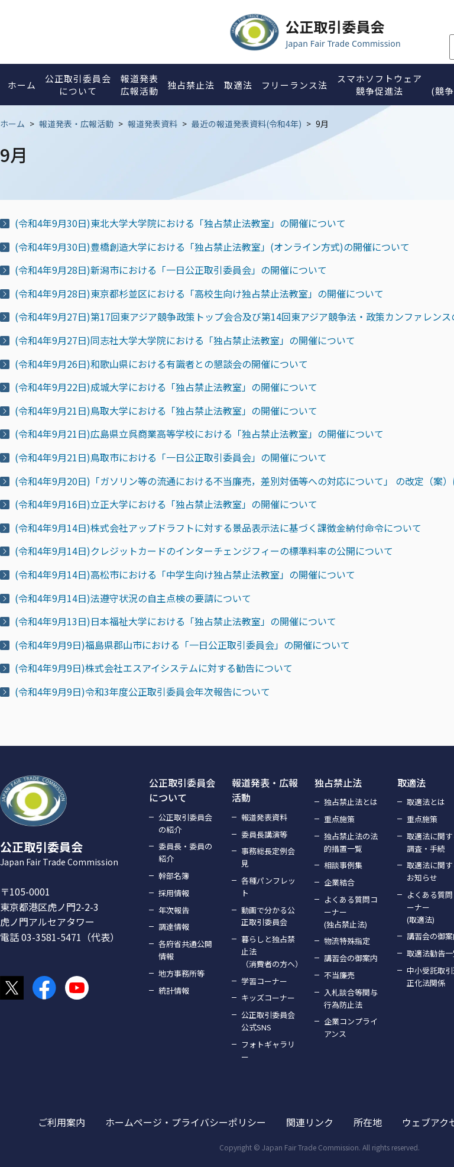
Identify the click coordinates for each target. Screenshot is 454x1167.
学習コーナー (264, 981)
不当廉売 (339, 975)
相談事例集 (343, 865)
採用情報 (173, 892)
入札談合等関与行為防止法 (351, 998)
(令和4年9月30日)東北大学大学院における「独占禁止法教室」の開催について (180, 223)
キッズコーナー (268, 997)
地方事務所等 (181, 973)
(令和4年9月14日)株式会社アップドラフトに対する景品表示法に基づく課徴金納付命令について (218, 528)
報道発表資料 (152, 124)
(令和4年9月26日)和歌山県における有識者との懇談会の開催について (161, 364)
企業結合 (339, 882)
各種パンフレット (268, 886)
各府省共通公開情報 (185, 950)
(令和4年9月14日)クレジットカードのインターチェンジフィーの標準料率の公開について (204, 551)
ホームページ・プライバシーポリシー (185, 1122)
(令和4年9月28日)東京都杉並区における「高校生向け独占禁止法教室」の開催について (199, 293)
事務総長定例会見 (268, 857)
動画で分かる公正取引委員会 (268, 916)
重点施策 (339, 819)
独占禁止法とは (351, 801)
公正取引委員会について (182, 790)
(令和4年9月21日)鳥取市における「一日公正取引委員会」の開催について (171, 457)
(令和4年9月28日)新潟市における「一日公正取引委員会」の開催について (171, 270)
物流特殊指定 (347, 940)
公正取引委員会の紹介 (185, 823)
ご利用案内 (61, 1122)
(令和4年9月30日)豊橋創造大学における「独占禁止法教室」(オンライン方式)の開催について (212, 247)
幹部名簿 (173, 875)
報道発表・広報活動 (76, 124)
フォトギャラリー (268, 1050)
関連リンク (309, 1122)
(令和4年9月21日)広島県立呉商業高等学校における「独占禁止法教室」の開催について (199, 433)
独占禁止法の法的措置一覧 (351, 842)
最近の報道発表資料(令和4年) (246, 124)
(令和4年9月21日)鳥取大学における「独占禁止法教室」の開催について (166, 410)
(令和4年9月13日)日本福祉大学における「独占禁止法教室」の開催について (175, 621)
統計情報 (173, 990)
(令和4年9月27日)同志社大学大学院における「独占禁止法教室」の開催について (185, 340)
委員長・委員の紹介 (185, 852)
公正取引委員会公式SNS (268, 1021)
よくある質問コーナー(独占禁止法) (351, 912)
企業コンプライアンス (351, 1027)
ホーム (12, 124)
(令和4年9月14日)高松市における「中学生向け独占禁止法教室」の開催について (185, 574)
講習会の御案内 (351, 958)
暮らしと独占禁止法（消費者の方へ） (270, 951)
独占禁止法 (338, 782)
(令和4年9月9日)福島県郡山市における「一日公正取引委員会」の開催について (182, 645)
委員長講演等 (264, 834)
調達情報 (173, 926)
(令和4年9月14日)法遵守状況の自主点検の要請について (133, 598)
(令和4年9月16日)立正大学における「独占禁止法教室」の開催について (166, 504)
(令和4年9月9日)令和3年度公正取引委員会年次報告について (142, 691)
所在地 (368, 1122)
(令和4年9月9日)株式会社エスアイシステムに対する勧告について (154, 668)
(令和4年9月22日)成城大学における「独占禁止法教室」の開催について (166, 387)
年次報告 (173, 910)
